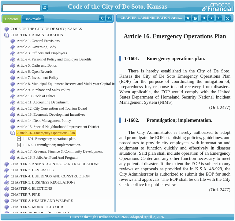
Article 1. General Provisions (38, 41)
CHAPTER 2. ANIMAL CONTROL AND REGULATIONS (55, 164)
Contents (11, 19)
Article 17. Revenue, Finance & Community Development (60, 151)
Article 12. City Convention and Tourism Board (52, 108)
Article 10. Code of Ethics (36, 96)
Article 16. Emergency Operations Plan (46, 133)
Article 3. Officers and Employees (42, 53)
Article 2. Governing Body (36, 47)
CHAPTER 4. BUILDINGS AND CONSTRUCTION (50, 176)
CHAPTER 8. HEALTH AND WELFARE (42, 201)
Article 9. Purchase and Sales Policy (43, 90)
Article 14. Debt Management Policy (44, 120)
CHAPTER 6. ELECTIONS (31, 188)
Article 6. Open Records (35, 71)
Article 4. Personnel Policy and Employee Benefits (54, 59)
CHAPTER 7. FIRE (25, 194)
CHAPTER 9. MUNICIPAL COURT (38, 207)
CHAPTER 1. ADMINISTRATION (37, 35)
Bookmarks (32, 19)
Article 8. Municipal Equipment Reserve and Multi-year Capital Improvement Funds (79, 84)
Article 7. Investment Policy (37, 78)
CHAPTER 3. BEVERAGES (32, 170)
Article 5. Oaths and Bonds (37, 65)
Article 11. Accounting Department (43, 102)
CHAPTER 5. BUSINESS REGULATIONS (43, 182)
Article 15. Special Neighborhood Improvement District (58, 127)
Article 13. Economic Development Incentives (51, 114)
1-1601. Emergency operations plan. (49, 139)
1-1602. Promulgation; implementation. (52, 145)
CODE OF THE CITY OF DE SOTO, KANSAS (46, 29)
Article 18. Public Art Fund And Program (47, 157)
